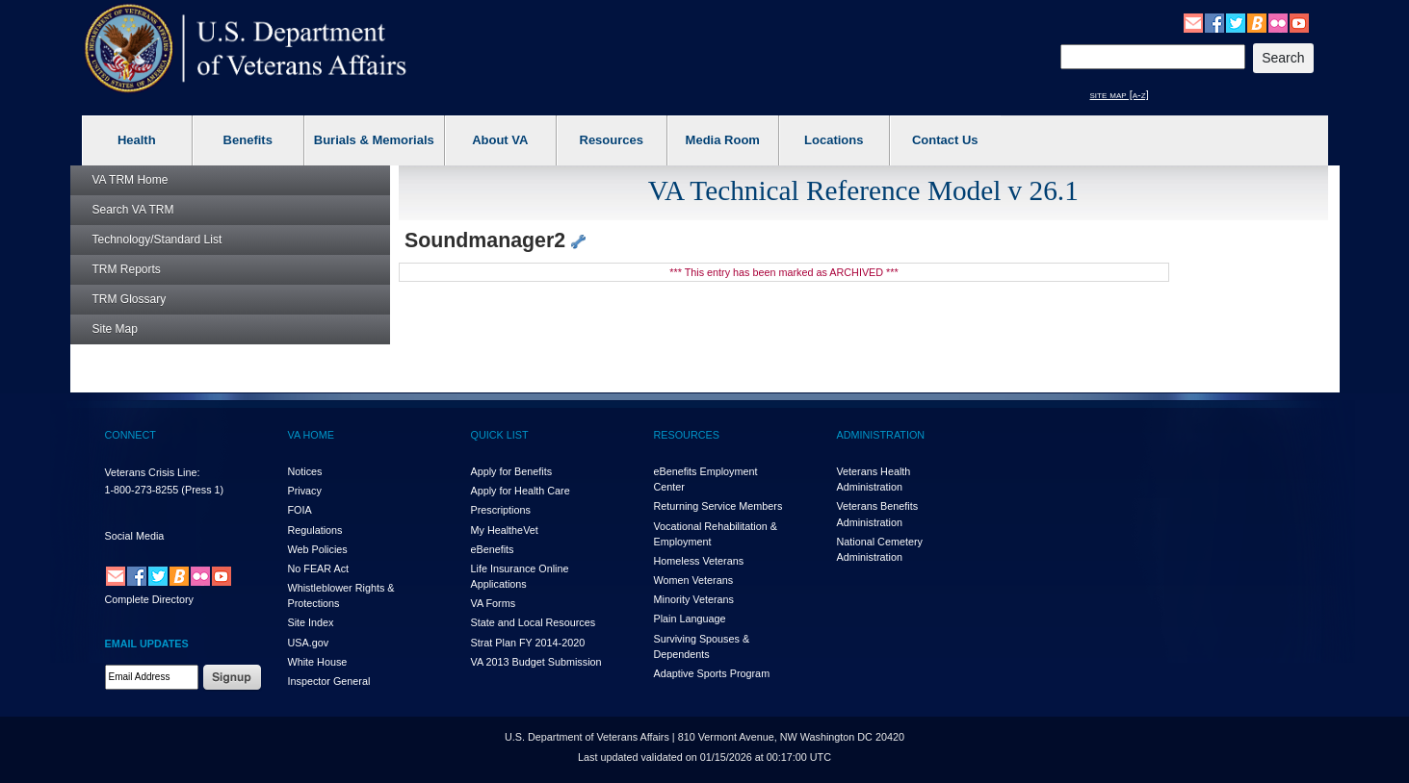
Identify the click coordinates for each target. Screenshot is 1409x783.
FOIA (300, 510)
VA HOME (311, 435)
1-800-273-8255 (142, 489)
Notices (305, 471)
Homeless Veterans (699, 561)
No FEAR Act (319, 568)
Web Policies (318, 549)
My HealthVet (504, 530)
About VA (500, 140)
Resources (611, 140)
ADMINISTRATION (881, 435)
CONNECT (130, 435)
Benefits (248, 140)
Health (136, 140)
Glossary (129, 299)
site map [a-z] (1119, 94)
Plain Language (690, 618)
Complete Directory (149, 599)
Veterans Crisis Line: (152, 472)
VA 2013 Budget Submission (536, 662)
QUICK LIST (500, 435)
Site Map (115, 329)
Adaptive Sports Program (712, 673)
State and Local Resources (533, 622)
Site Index (311, 622)
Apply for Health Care (520, 490)
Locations (833, 140)
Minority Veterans (694, 599)
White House (318, 662)
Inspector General (329, 681)
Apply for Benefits (512, 471)
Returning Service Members (718, 506)
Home (130, 180)
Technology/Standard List (157, 239)
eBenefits (492, 549)
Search (133, 209)
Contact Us (945, 140)
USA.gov (308, 642)
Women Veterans (694, 580)
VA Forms (493, 603)
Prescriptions (501, 510)
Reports (126, 269)
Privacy (305, 490)
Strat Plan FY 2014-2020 (528, 642)
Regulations (315, 530)
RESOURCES (686, 435)
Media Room (723, 140)
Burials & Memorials (374, 140)
